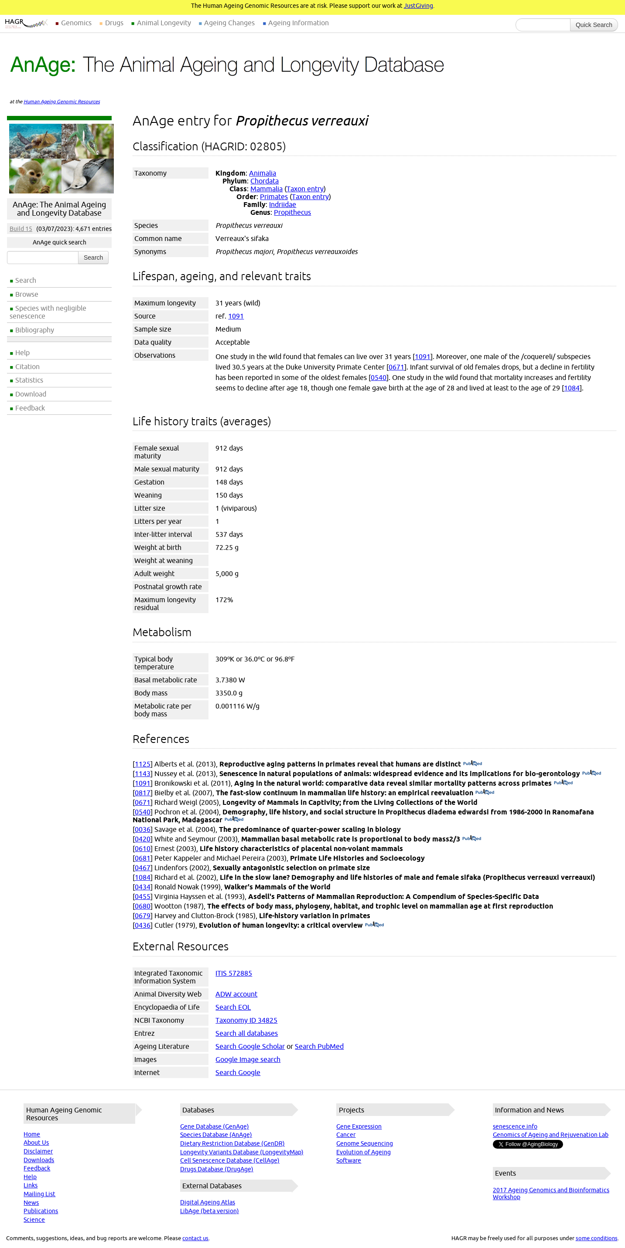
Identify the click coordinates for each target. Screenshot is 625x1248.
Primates (274, 196)
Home (32, 1134)
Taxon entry (305, 189)
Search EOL (233, 1007)
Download (30, 394)
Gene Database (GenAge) (214, 1126)
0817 (142, 793)
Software (348, 1160)
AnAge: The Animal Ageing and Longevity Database (59, 208)
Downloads (39, 1159)
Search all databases (246, 1033)
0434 (142, 887)
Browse (26, 294)
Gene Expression (359, 1126)
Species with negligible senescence (48, 312)
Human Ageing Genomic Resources (62, 101)
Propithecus (292, 212)
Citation (27, 366)
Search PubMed (319, 1046)
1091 (236, 316)
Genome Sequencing (364, 1143)
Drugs (114, 23)
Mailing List (39, 1193)
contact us (195, 1238)
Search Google (237, 1072)
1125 (142, 764)
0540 (378, 377)
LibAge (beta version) (209, 1210)
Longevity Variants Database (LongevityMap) (242, 1152)
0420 (142, 839)
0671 (396, 367)
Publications (41, 1210)
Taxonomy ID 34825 (246, 1020)
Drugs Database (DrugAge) (216, 1169)
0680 (142, 906)
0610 (142, 848)
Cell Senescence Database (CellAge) (230, 1160)
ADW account (236, 994)
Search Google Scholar (250, 1046)
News (31, 1202)
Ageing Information (298, 23)
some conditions (597, 1238)
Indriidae (282, 204)
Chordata (264, 181)
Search (25, 280)
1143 (142, 773)
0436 (142, 925)
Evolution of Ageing (363, 1152)
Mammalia (266, 189)
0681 (142, 858)
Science (34, 1219)
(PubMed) (472, 764)
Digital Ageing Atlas (207, 1202)
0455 (142, 896)
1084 (572, 388)
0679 (142, 915)
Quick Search (594, 24)
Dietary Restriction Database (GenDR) (232, 1143)
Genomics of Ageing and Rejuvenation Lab (550, 1134)
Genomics (76, 23)
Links (31, 1185)
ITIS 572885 (233, 973)
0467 (142, 868)
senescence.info (515, 1126)
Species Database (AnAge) (216, 1134)
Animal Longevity (164, 23)
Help (22, 352)
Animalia (262, 173)
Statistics (29, 380)
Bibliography (34, 330)
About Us (36, 1142)
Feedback (30, 408)
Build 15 (21, 228)
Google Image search (247, 1059)
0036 (142, 829)
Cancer (345, 1134)
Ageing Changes (229, 23)
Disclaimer (38, 1151)
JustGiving (418, 5)
